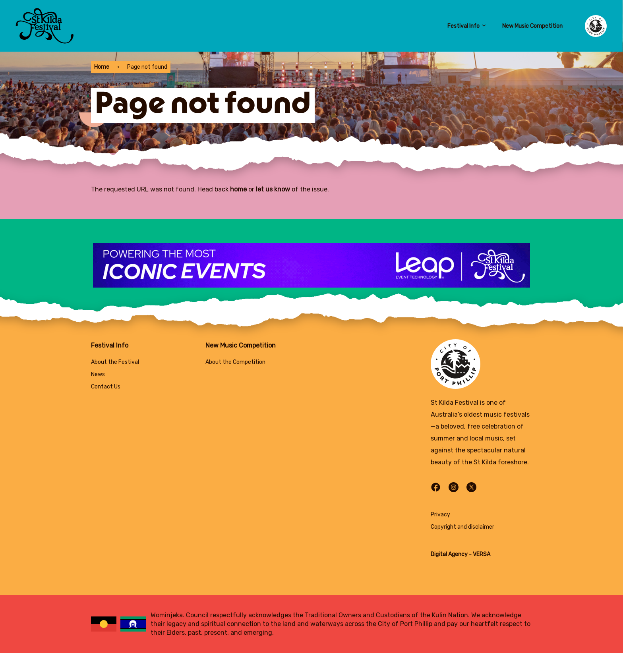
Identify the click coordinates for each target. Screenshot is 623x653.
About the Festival (115, 362)
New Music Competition (532, 26)
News (98, 374)
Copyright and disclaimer (462, 527)
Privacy (440, 514)
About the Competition (235, 362)
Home (101, 67)
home (238, 189)
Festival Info (466, 26)
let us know (273, 189)
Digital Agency (449, 554)
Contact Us (105, 386)
